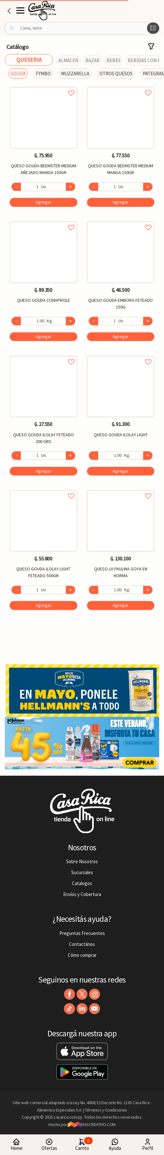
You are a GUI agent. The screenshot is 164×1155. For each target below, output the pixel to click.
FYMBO (43, 73)
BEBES (114, 60)
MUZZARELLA (75, 73)
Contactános (82, 944)
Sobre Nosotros (82, 861)
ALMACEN (68, 60)
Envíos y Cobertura (82, 894)
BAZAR (92, 60)
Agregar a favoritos (43, 85)
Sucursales (82, 872)
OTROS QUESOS (116, 73)
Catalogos (82, 883)
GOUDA (18, 73)
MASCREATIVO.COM (92, 1124)
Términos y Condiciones (106, 1110)
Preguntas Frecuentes (82, 933)
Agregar (43, 202)
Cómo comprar (82, 955)
